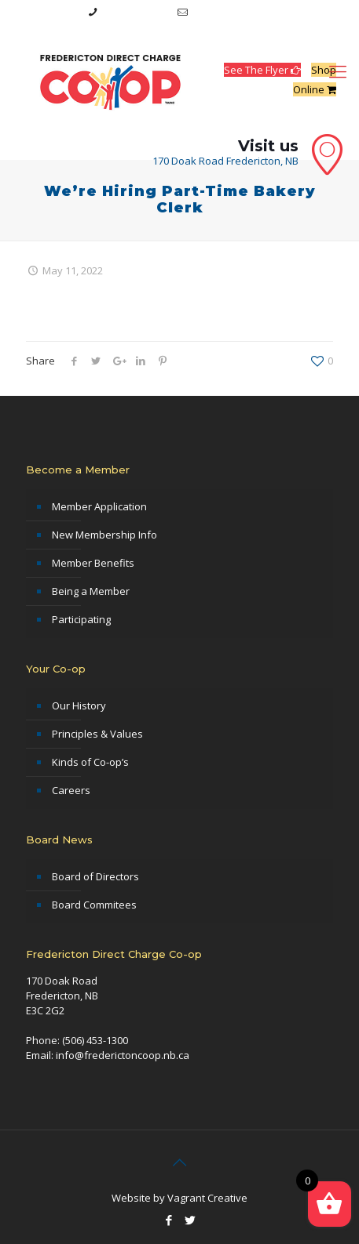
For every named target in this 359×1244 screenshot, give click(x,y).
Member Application (99, 506)
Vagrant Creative (207, 1198)
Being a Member (91, 591)
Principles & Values (97, 734)
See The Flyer (262, 70)
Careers (71, 790)
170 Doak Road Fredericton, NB (225, 161)
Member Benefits (93, 563)
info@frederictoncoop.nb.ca (258, 12)
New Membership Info (104, 535)
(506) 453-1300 (135, 12)
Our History (79, 705)
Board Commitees (94, 905)
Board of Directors (95, 876)
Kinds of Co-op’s (90, 762)
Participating (81, 619)
